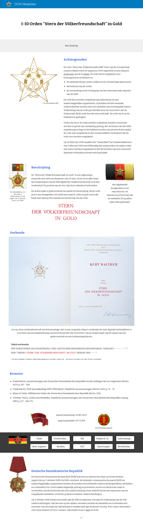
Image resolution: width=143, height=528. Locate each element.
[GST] (82, 446)
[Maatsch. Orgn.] (104, 438)
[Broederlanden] (125, 446)
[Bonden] (61, 446)
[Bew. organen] (39, 446)
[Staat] (39, 438)
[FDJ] (82, 438)
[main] (71, 24)
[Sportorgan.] (104, 446)
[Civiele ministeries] (61, 438)
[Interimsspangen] (125, 438)
